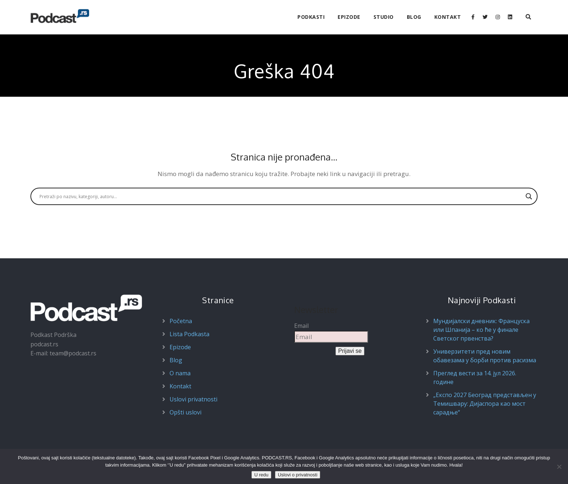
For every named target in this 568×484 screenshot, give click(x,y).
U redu (261, 474)
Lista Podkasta (189, 334)
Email (301, 326)
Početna (181, 321)
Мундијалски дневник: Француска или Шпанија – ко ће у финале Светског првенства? (481, 329)
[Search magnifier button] (529, 196)
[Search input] (280, 196)
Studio (383, 16)
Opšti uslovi (185, 412)
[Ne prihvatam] (559, 466)
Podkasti (311, 16)
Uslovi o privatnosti (297, 474)
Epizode (349, 16)
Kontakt (447, 16)
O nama (180, 373)
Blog (414, 16)
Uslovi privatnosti (193, 399)
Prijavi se (350, 351)
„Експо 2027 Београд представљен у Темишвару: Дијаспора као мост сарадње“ (484, 403)
